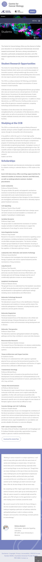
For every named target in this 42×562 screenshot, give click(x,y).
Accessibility (25, 553)
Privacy (18, 553)
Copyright (12, 553)
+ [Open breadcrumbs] (40, 16)
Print (36, 38)
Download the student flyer (11, 439)
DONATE (32, 11)
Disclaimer (5, 553)
